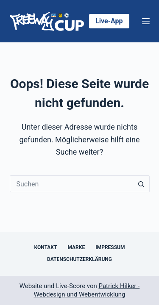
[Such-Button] (141, 183)
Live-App (109, 21)
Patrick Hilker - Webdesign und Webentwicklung (86, 290)
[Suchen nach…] (71, 183)
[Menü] (146, 21)
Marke (76, 247)
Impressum (110, 247)
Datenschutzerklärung (79, 259)
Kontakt (45, 247)
